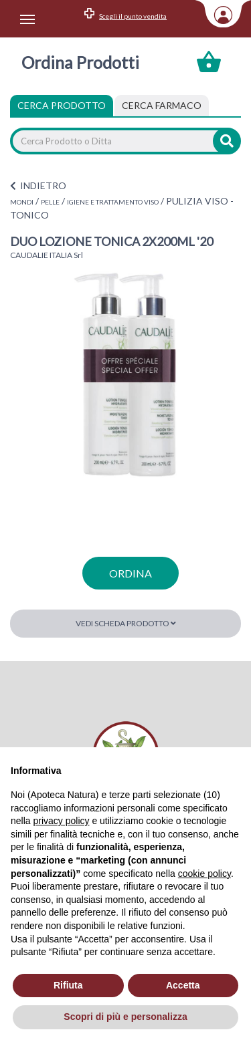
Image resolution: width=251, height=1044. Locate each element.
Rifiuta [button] (68, 985)
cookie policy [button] (204, 873)
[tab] (161, 105)
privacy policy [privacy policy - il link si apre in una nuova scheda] (61, 820)
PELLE (50, 202)
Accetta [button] (183, 985)
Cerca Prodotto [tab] (61, 105)
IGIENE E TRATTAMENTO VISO (113, 202)
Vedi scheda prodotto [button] (126, 623)
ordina (130, 573)
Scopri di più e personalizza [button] (125, 1016)
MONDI (21, 202)
